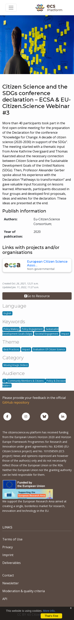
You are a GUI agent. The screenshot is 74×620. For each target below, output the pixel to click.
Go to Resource (37, 296)
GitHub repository (15, 402)
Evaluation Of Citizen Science (49, 349)
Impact (65, 333)
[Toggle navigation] (11, 8)
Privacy (7, 547)
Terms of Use (12, 539)
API (4, 599)
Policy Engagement (32, 329)
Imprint (7, 555)
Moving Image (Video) (16, 365)
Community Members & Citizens (26, 380)
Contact (8, 575)
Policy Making (11, 329)
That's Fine (51, 615)
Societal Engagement (46, 333)
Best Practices (11, 349)
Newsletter (10, 583)
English (7, 313)
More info (48, 610)
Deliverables (11, 563)
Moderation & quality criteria (23, 591)
